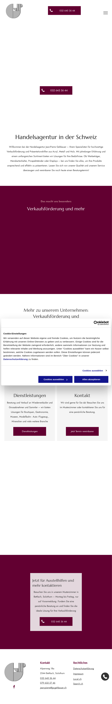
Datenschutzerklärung (15, 359)
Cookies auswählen (93, 370)
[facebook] (14, 687)
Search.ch (78, 683)
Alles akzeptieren (91, 379)
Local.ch (77, 679)
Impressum (78, 673)
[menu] (105, 13)
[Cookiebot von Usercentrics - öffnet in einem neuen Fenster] (96, 323)
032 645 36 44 (48, 678)
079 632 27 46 (47, 683)
